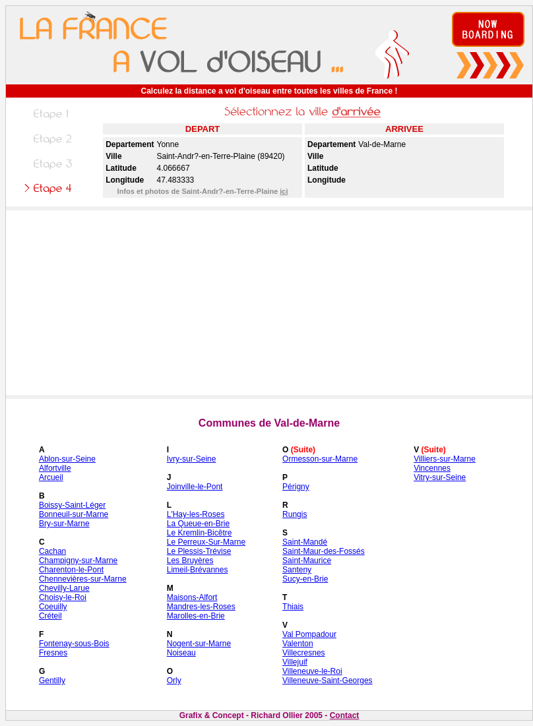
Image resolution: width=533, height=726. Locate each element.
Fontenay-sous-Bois (74, 643)
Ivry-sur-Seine (191, 459)
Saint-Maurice (306, 560)
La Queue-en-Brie (198, 523)
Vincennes (432, 468)
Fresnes (53, 652)
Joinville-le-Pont (195, 486)
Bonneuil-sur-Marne (73, 514)
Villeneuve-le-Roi (312, 671)
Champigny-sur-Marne (78, 560)
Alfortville (55, 468)
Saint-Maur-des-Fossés (323, 551)
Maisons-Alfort (192, 597)
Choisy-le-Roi (62, 597)
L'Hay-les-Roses (196, 514)
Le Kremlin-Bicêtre (199, 532)
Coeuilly (53, 606)
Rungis (294, 514)
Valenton (297, 643)
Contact (345, 715)
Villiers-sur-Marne (445, 459)
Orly (174, 680)
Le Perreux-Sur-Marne (206, 542)
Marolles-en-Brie (196, 615)
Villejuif (294, 662)
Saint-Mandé (304, 542)
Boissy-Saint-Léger (72, 505)
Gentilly (52, 680)
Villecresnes (303, 652)
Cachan (52, 551)
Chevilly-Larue (64, 588)
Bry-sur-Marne (64, 523)
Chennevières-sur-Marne (83, 579)
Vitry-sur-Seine (440, 477)
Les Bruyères (190, 560)
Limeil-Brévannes (197, 569)
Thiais (292, 606)
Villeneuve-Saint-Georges (327, 680)
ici (284, 191)
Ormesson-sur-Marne (320, 459)
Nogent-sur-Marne (199, 643)
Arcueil (51, 477)
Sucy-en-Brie (305, 579)
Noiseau (181, 652)
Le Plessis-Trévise (199, 551)
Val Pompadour (309, 634)
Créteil (50, 615)
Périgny (295, 486)
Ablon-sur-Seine (67, 459)
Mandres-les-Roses (201, 606)
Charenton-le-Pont (71, 569)
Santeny (296, 569)
